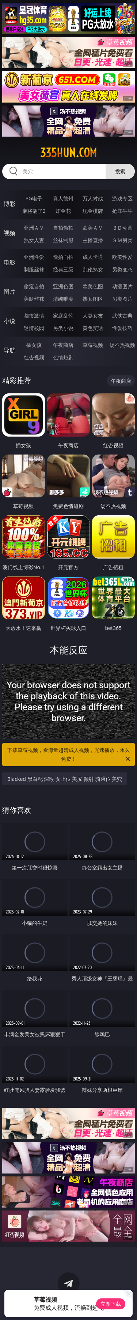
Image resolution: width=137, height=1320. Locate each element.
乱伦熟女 (93, 269)
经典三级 (63, 269)
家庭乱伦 (63, 315)
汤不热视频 (122, 344)
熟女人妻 (34, 240)
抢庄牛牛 (122, 210)
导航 (9, 350)
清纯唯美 (63, 298)
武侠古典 (122, 315)
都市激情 (34, 315)
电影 (9, 262)
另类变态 (122, 269)
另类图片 (122, 298)
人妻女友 (93, 315)
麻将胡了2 (34, 210)
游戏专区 (122, 198)
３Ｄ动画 (122, 227)
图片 (9, 292)
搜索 (120, 171)
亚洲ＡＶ (34, 227)
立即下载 (110, 1303)
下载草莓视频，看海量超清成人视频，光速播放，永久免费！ (69, 754)
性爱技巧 (122, 328)
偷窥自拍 (34, 286)
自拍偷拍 (63, 227)
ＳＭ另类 (122, 240)
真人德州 (63, 198)
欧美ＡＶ (93, 227)
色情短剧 (63, 357)
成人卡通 (93, 256)
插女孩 (34, 344)
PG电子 (33, 198)
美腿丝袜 (34, 298)
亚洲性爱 (34, 256)
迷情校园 (34, 328)
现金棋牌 (93, 210)
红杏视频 (34, 357)
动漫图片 (122, 286)
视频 (9, 233)
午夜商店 (63, 344)
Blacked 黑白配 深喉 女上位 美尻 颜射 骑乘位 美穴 (64, 778)
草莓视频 (93, 344)
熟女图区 (93, 298)
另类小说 (63, 328)
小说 (9, 321)
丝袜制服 (63, 240)
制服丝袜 (34, 269)
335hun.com (68, 152)
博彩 (9, 204)
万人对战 (93, 198)
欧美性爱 (122, 256)
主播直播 (93, 240)
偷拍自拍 (63, 256)
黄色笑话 (93, 328)
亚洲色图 (63, 286)
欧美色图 (93, 286)
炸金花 (63, 210)
